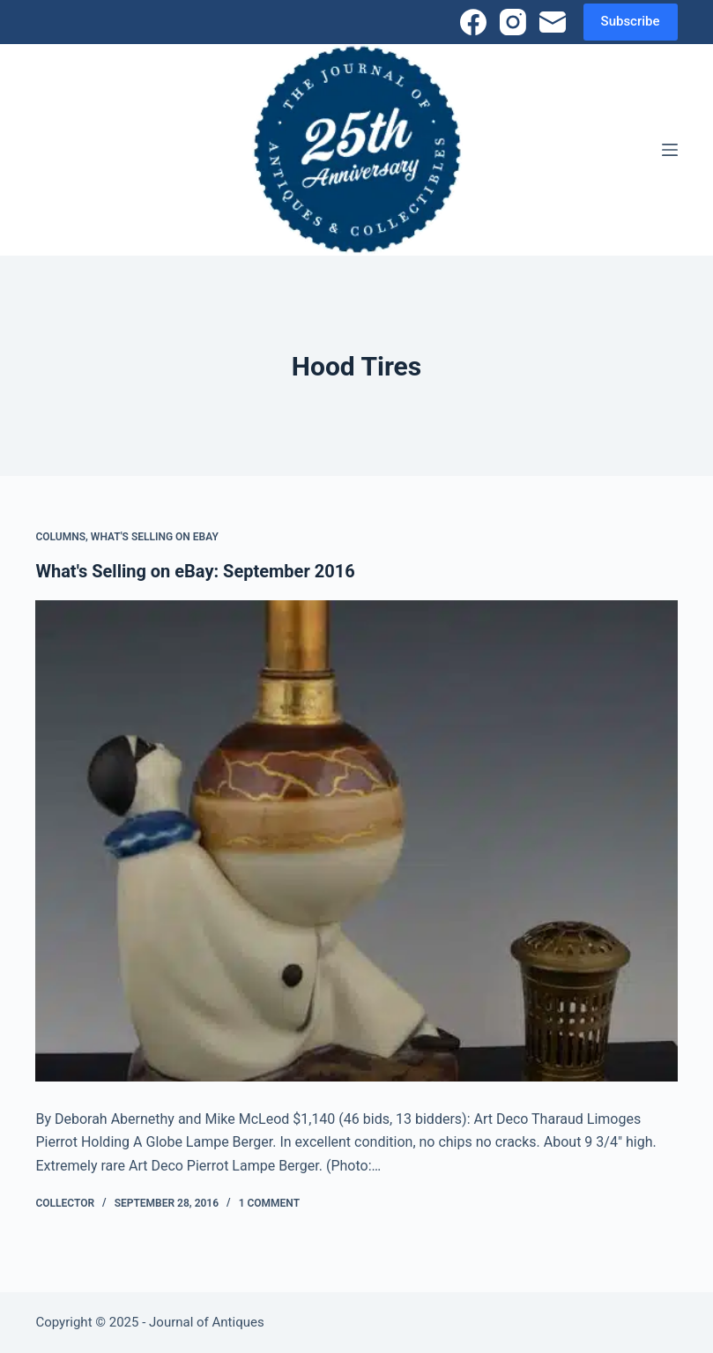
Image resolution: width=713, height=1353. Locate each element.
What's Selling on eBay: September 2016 (194, 571)
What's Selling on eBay (155, 537)
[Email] (552, 22)
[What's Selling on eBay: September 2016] (356, 841)
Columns (60, 537)
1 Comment (269, 1203)
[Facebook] (473, 22)
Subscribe (630, 21)
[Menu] (670, 150)
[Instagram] (513, 22)
